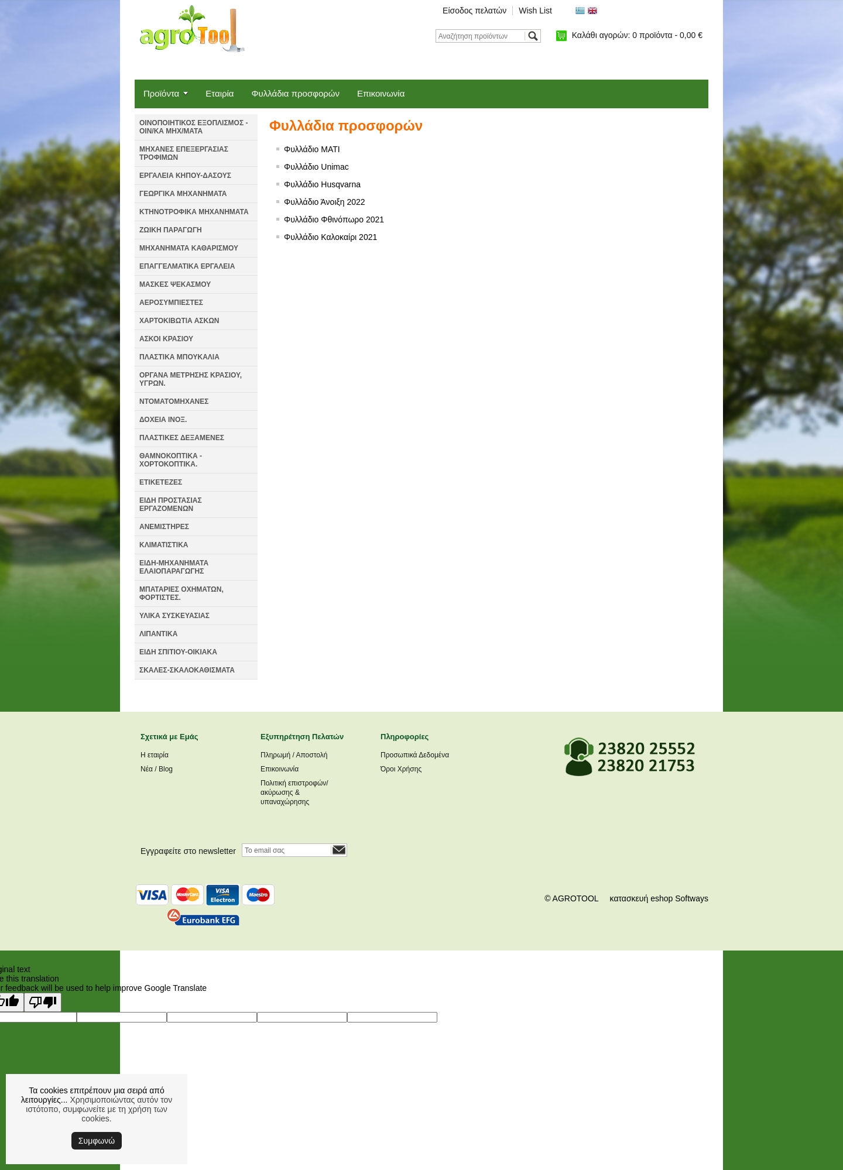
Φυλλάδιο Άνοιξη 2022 (324, 202)
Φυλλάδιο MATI (312, 149)
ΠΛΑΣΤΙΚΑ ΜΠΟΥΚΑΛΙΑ (179, 357)
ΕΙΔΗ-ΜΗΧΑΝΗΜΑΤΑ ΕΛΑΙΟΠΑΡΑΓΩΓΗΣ (173, 567)
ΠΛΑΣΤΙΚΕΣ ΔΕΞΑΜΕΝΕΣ (181, 438)
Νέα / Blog (156, 769)
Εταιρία (219, 93)
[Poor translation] (42, 1002)
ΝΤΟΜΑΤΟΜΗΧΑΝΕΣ (173, 401)
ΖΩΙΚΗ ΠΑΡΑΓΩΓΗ (170, 230)
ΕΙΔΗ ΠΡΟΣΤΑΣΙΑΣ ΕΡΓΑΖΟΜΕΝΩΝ (170, 504)
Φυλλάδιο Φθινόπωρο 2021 (334, 219)
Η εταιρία (154, 755)
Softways (691, 898)
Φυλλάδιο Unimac (316, 166)
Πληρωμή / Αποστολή (294, 755)
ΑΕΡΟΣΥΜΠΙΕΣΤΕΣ (171, 302)
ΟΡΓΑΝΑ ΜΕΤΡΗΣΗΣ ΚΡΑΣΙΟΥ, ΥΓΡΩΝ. (190, 379)
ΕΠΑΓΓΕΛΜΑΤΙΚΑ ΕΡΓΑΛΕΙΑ (187, 266)
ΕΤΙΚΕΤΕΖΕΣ (160, 482)
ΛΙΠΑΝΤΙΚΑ (158, 634)
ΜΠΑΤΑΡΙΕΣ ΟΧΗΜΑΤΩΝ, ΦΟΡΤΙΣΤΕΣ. (181, 593)
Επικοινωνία (381, 93)
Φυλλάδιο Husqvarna (322, 184)
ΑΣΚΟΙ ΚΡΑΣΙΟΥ (166, 339)
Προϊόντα (161, 93)
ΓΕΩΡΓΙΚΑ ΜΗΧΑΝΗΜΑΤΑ (183, 194)
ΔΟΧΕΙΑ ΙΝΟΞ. (163, 420)
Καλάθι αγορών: (637, 35)
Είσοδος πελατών (474, 10)
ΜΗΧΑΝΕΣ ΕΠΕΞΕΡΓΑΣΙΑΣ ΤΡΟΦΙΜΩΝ (183, 153)
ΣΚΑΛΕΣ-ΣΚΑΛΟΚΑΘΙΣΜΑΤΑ (187, 670)
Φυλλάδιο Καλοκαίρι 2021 (330, 237)
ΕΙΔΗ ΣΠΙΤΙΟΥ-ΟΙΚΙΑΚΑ (178, 652)
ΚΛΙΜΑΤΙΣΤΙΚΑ (164, 545)
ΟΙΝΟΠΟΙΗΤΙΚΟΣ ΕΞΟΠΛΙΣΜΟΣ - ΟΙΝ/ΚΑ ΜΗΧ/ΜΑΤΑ (193, 127)
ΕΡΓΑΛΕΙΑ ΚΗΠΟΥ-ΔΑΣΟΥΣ (185, 175)
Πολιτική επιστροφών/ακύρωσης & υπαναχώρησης (294, 792)
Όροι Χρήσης (401, 769)
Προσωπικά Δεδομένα (415, 755)
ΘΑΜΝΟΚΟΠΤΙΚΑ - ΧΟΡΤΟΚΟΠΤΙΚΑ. (170, 460)
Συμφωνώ (96, 1140)
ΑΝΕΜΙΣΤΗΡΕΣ (164, 527)
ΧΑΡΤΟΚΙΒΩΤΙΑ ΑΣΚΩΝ (179, 321)
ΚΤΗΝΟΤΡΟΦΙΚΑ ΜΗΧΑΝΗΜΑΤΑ (194, 212)
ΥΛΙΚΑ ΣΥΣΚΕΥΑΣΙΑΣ (174, 616)
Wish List (535, 10)
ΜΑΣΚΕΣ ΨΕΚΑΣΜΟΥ (175, 284)
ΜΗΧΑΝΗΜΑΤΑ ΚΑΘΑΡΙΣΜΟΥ (188, 248)
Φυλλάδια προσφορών (296, 93)
